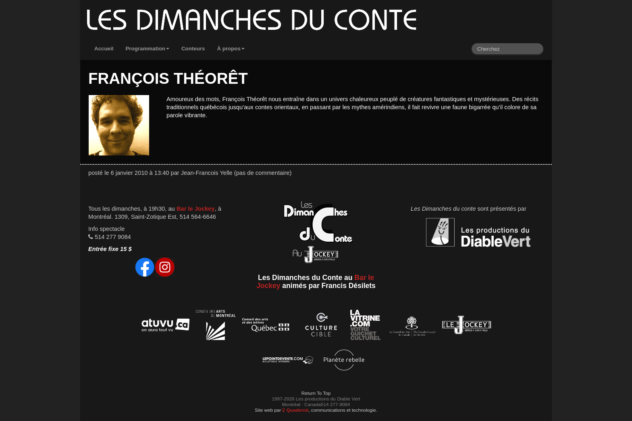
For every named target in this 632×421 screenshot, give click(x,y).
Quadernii (295, 410)
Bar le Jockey (196, 208)
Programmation (147, 49)
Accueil (103, 49)
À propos (231, 49)
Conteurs (193, 49)
